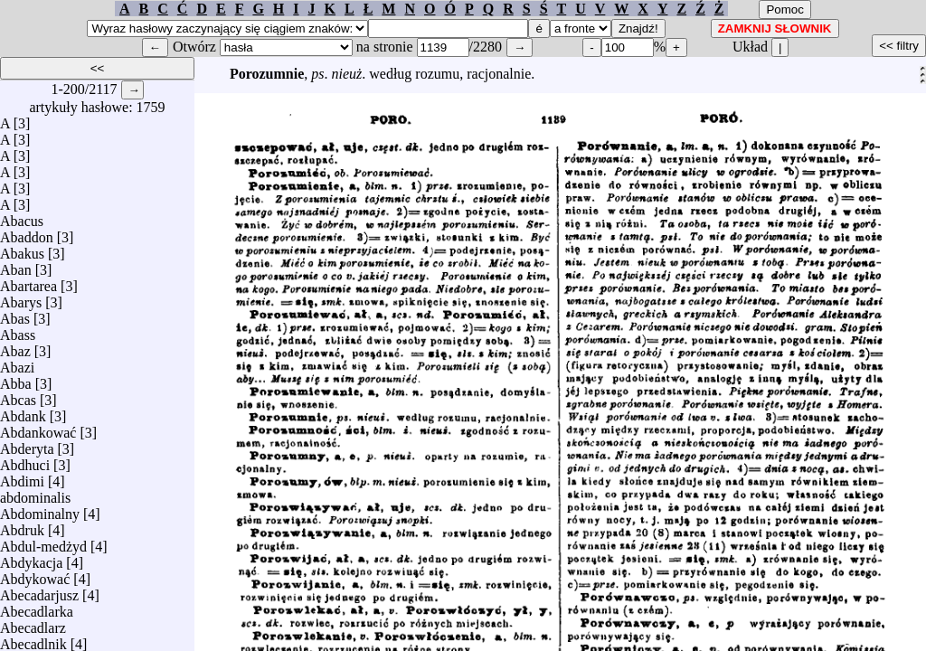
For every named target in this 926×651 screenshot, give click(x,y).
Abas (15, 314)
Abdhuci (25, 460)
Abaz (15, 346)
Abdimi (22, 477)
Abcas (18, 395)
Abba (16, 379)
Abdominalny (40, 509)
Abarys (21, 298)
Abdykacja (31, 558)
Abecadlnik (33, 639)
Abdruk (22, 525)
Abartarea (28, 281)
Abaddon (26, 233)
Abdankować (38, 428)
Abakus (22, 249)
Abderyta (27, 444)
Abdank (23, 412)
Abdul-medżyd (43, 542)
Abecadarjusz (39, 591)
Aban (16, 265)
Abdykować (35, 574)
